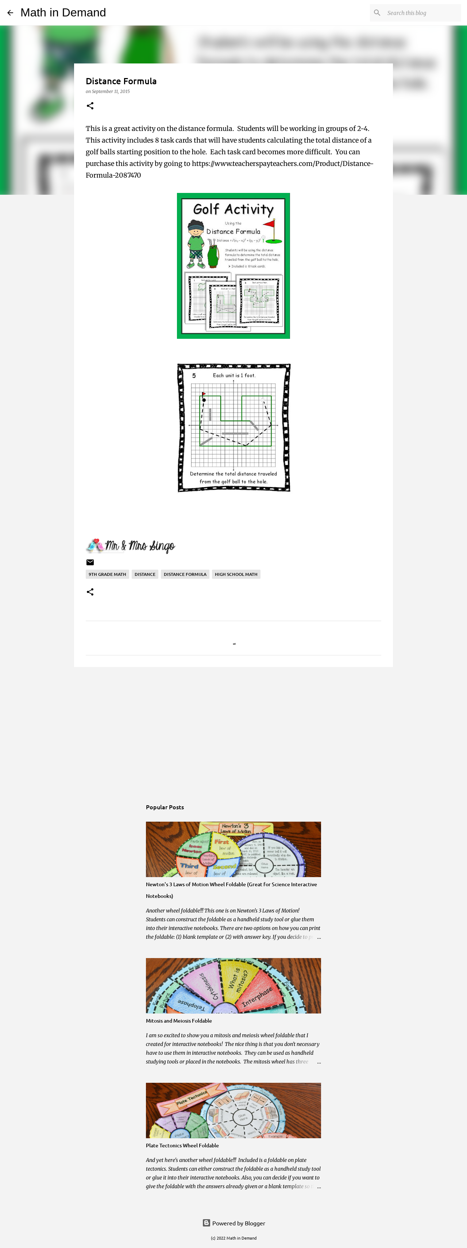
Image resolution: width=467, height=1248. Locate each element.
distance (145, 574)
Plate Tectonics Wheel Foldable (182, 1145)
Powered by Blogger (233, 1222)
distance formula (185, 574)
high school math (236, 574)
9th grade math (107, 574)
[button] (90, 106)
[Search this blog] (423, 13)
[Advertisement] (233, 729)
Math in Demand (63, 12)
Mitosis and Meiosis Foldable (179, 1020)
